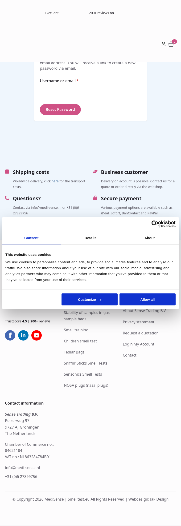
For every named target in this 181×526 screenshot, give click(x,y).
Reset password (61, 109)
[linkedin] (23, 336)
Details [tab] (90, 238)
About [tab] (149, 238)
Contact (129, 355)
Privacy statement (138, 322)
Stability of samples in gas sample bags (87, 316)
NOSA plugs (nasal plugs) (86, 385)
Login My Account (138, 344)
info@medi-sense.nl (22, 467)
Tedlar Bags (74, 352)
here (55, 181)
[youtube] (36, 336)
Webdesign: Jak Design (148, 499)
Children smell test (80, 341)
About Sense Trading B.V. (145, 310)
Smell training (76, 330)
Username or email (67, 81)
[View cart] (171, 44)
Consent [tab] (31, 238)
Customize (90, 299)
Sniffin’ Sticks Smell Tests (85, 363)
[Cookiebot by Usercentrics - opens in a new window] (155, 223)
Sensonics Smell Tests (83, 374)
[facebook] (10, 336)
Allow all (147, 299)
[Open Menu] (155, 44)
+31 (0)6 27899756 (21, 476)
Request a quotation (141, 333)
